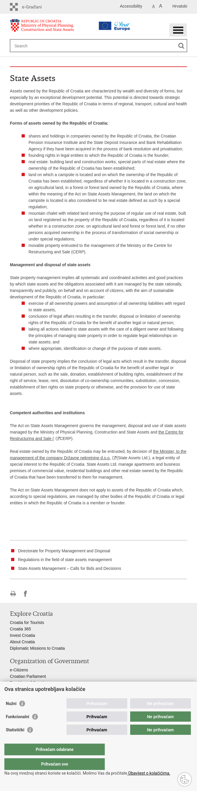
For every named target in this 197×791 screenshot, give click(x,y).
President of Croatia (28, 682)
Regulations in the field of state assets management (65, 559)
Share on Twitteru (38, 594)
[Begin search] (181, 46)
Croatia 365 (20, 629)
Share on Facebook (25, 594)
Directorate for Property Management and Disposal (64, 550)
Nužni (11, 715)
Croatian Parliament (28, 676)
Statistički (15, 741)
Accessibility (131, 6)
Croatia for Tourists (27, 622)
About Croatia (22, 641)
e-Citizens (19, 670)
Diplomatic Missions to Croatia (37, 648)
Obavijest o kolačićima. (148, 773)
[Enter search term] (83, 46)
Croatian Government (29, 689)
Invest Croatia (22, 635)
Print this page (13, 594)
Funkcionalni (17, 728)
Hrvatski (179, 6)
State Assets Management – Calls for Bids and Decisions (69, 568)
